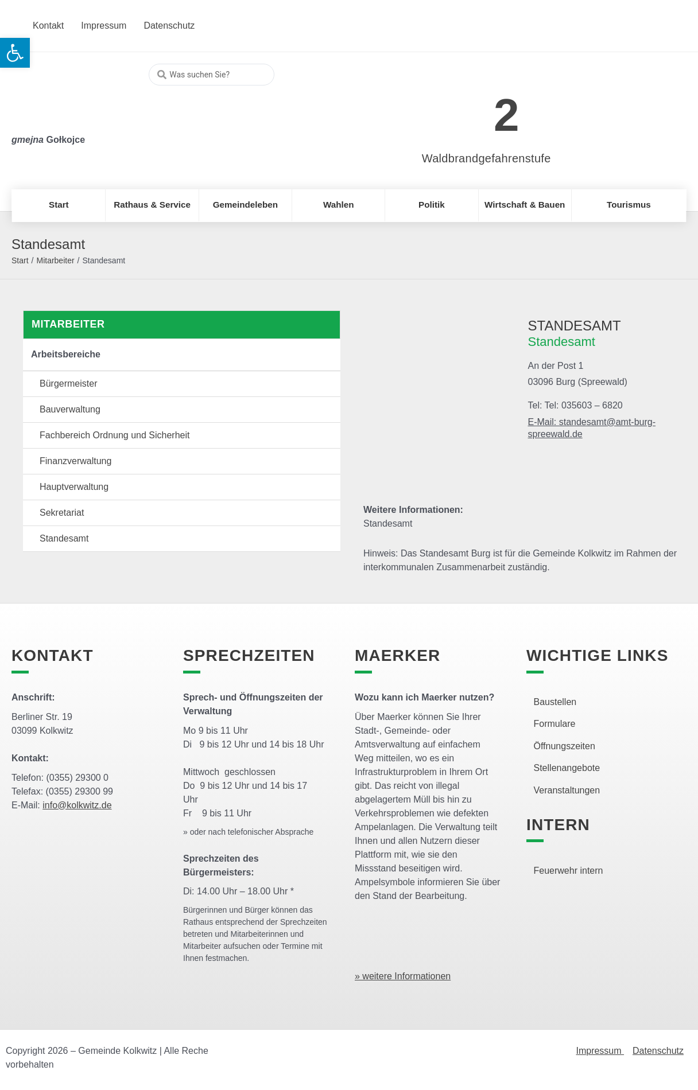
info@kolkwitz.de (76, 805)
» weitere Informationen (403, 976)
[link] (469, 109)
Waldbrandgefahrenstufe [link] (486, 158)
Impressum (600, 1051)
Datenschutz (658, 1051)
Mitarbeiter (55, 260)
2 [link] (506, 115)
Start (20, 260)
